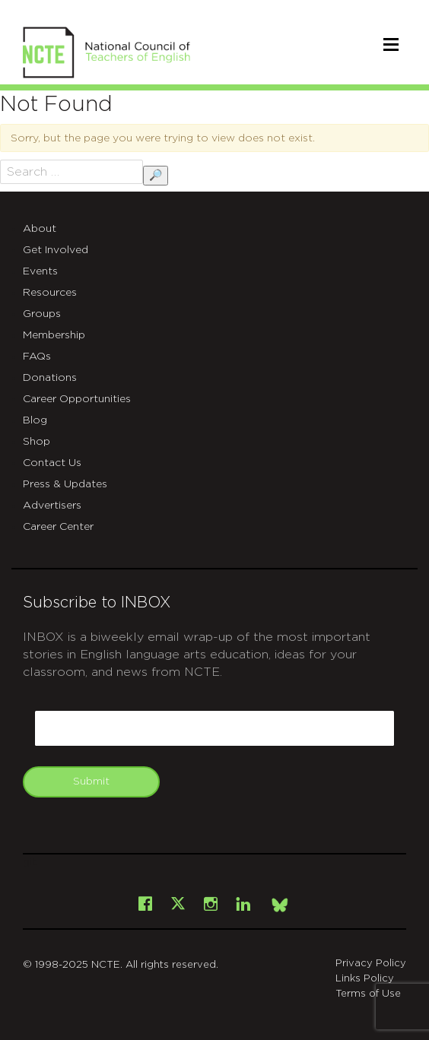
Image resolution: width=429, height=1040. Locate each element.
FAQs (37, 356)
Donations (50, 378)
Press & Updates (65, 484)
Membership (54, 335)
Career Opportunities (77, 399)
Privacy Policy (370, 964)
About (39, 229)
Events (40, 271)
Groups (42, 314)
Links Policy (364, 979)
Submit (91, 781)
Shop (36, 441)
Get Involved (55, 250)
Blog (35, 420)
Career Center (58, 527)
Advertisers (52, 505)
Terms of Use (368, 994)
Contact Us (52, 463)
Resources (50, 292)
